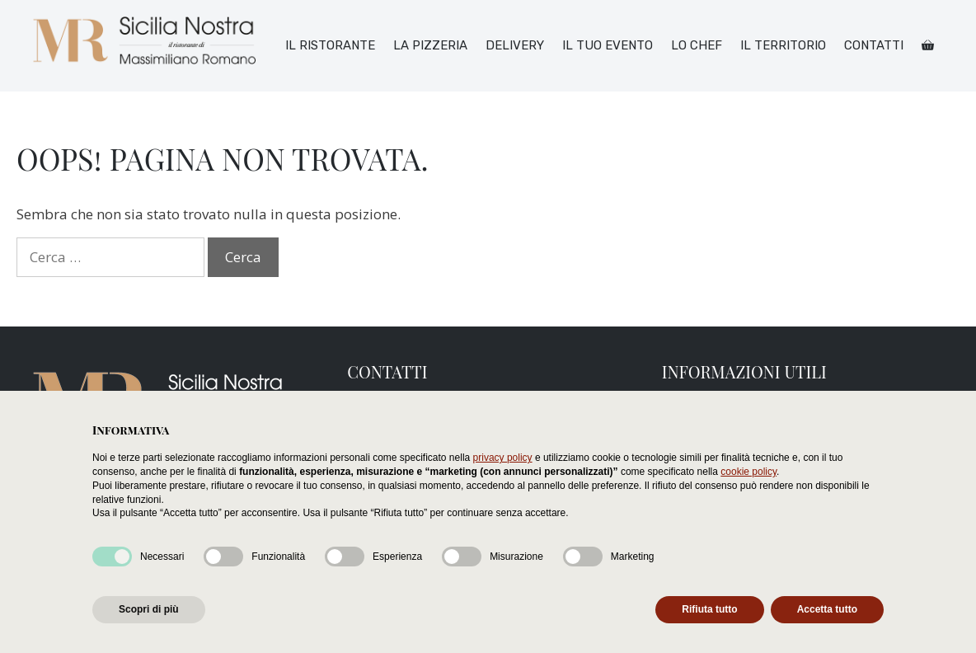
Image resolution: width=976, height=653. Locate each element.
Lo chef (696, 45)
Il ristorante (330, 45)
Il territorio (783, 45)
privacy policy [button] (503, 457)
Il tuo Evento (607, 45)
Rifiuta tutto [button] (709, 609)
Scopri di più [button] (149, 609)
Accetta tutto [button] (827, 609)
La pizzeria (430, 45)
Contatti (873, 45)
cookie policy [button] (748, 471)
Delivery (515, 45)
